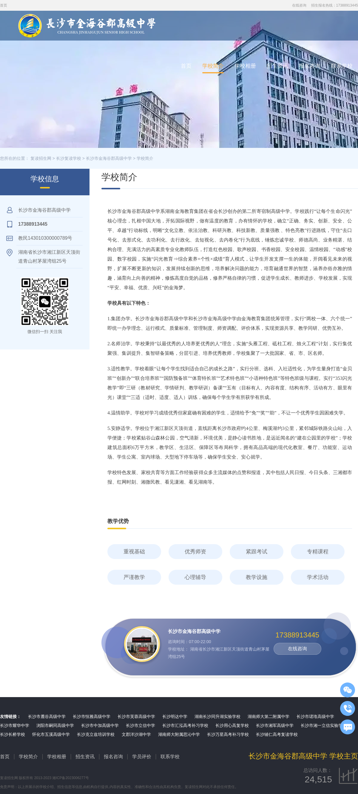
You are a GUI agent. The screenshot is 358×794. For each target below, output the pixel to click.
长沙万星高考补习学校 (228, 734)
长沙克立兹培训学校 (96, 734)
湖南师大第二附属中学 (268, 716)
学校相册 (245, 66)
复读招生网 (40, 158)
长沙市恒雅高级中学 (91, 716)
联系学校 (342, 66)
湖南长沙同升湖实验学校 (217, 716)
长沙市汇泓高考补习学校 (185, 725)
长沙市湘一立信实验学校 (324, 725)
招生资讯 (277, 66)
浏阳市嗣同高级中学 (55, 725)
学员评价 (141, 756)
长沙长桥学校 (12, 734)
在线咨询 (299, 5)
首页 (186, 66)
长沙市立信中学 (140, 725)
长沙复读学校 (68, 158)
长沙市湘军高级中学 (275, 725)
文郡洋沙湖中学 (136, 734)
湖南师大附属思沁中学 (179, 734)
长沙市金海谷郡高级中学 (109, 158)
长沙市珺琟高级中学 (315, 716)
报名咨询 (309, 66)
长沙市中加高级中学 (100, 725)
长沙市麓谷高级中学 (47, 716)
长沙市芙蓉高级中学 (136, 716)
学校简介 (213, 66)
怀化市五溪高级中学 (51, 734)
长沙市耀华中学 (14, 725)
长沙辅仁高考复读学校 (277, 734)
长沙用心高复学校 (232, 725)
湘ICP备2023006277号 (70, 778)
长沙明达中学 (174, 716)
